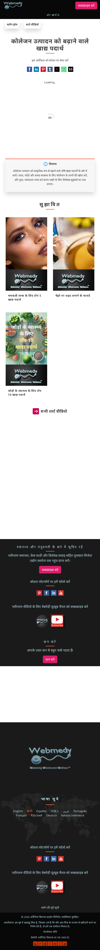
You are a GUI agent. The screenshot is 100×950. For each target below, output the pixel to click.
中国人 (55, 811)
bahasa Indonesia (72, 815)
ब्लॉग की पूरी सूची (50, 907)
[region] (50, 451)
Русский (36, 815)
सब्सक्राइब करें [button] (86, 5)
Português (80, 811)
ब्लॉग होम (12, 24)
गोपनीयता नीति (50, 931)
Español (41, 811)
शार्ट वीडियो (32, 24)
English (18, 811)
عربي (66, 811)
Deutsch (51, 815)
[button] (53, 15)
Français (21, 815)
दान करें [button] (50, 659)
